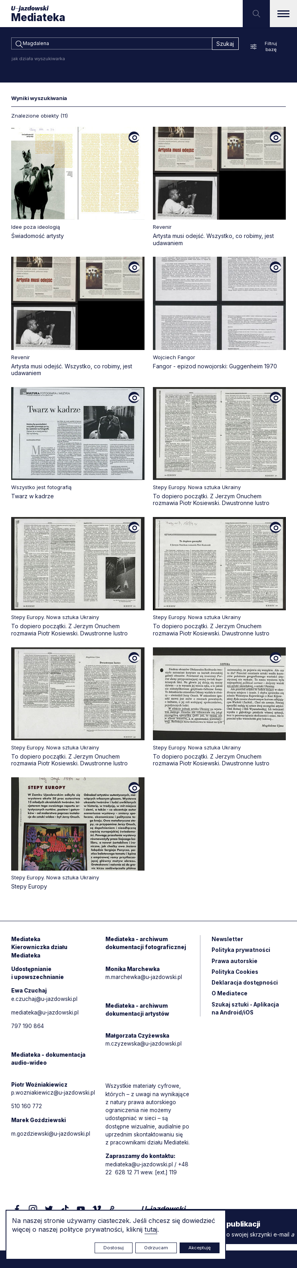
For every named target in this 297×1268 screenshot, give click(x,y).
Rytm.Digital (269, 1247)
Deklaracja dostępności (245, 986)
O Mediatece (230, 997)
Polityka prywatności (241, 953)
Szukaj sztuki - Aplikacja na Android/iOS (246, 1012)
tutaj (151, 1229)
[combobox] (111, 44)
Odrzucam (156, 1247)
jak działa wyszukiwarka (38, 60)
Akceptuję (199, 1247)
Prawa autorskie (235, 964)
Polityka (235, 975)
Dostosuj (113, 1247)
